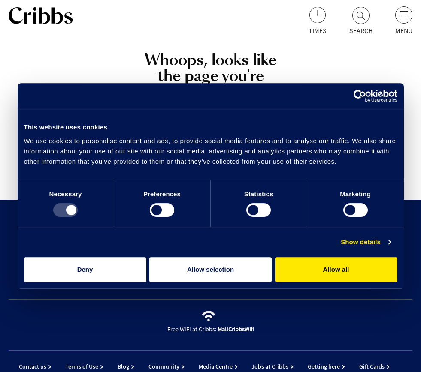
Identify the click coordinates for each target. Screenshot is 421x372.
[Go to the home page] (41, 17)
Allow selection (210, 269)
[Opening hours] (317, 21)
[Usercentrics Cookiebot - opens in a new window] (359, 96)
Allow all (336, 269)
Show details (361, 242)
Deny (85, 269)
